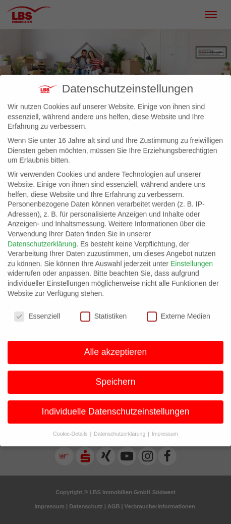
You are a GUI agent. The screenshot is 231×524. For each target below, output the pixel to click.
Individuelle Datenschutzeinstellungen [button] (116, 405)
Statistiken (103, 310)
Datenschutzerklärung (42, 238)
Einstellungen (191, 257)
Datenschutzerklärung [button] (120, 428)
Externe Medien (178, 310)
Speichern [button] (116, 376)
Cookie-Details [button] (71, 428)
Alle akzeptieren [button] (115, 346)
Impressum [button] (165, 428)
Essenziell (37, 310)
